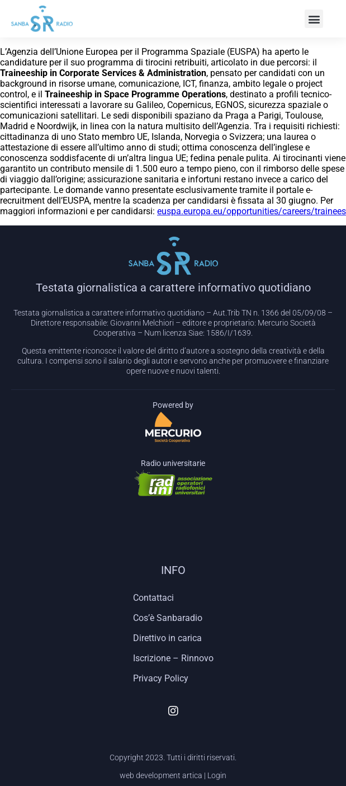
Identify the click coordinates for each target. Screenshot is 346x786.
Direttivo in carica (167, 638)
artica (192, 775)
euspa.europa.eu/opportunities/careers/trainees (251, 211)
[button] (314, 19)
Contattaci (153, 597)
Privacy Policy (160, 678)
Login (216, 775)
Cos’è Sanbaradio (167, 618)
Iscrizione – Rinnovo (173, 658)
